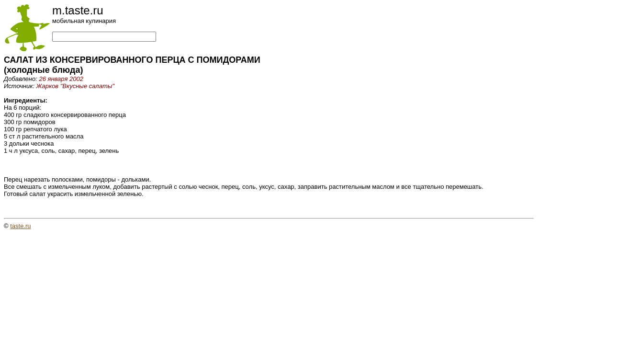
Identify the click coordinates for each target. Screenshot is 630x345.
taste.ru (20, 226)
